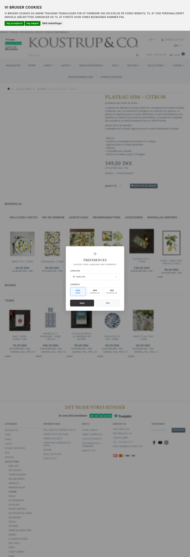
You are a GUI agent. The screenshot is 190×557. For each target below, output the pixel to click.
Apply (82, 303)
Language (75, 271)
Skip (108, 303)
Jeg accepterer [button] (14, 23)
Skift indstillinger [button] (52, 23)
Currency (75, 284)
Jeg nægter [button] (32, 23)
